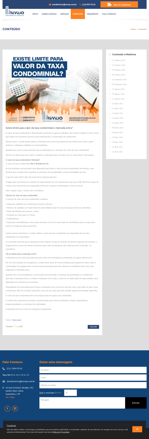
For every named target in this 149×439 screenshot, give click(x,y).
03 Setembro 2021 (118, 84)
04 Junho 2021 (116, 128)
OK (137, 429)
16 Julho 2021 (116, 113)
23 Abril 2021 (116, 152)
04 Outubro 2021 (117, 75)
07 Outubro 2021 (117, 70)
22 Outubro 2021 (117, 60)
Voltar (93, 327)
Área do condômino (119, 4)
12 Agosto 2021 (117, 99)
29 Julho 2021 (116, 103)
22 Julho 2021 (116, 108)
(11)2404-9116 (88, 4)
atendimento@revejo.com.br (63, 4)
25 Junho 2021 (116, 118)
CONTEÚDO (78, 14)
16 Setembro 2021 (118, 79)
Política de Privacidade (61, 432)
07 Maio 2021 (116, 142)
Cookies (11, 425)
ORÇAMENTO (92, 14)
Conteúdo (142, 29)
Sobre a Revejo (49, 14)
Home (133, 29)
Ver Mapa (10, 397)
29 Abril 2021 (116, 147)
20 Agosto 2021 (117, 94)
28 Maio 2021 (116, 132)
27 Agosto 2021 (117, 89)
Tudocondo (16, 320)
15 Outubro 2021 (117, 65)
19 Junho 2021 (116, 123)
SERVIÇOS (64, 14)
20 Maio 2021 (116, 137)
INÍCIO (35, 14)
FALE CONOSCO (109, 14)
